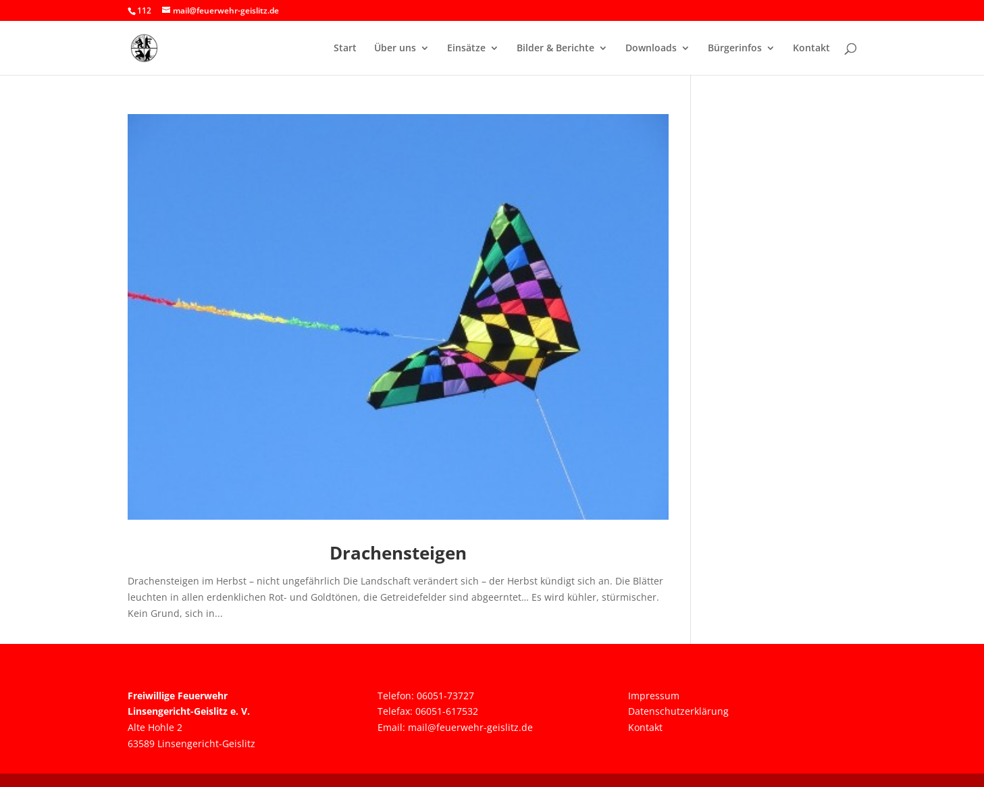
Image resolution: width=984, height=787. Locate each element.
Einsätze (466, 48)
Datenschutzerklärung (678, 711)
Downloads (651, 48)
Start (345, 48)
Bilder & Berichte (555, 48)
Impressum (653, 695)
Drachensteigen (398, 553)
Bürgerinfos (735, 48)
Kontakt (811, 48)
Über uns (395, 48)
